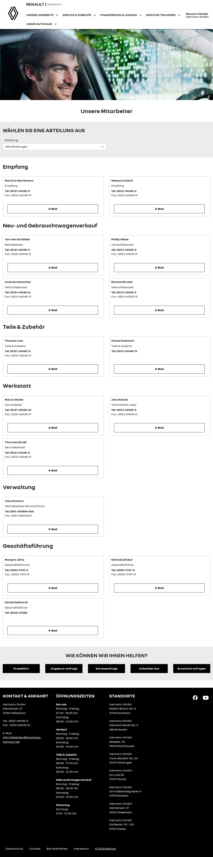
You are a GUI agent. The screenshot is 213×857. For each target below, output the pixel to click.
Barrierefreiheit (57, 848)
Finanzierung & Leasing (119, 15)
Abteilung (11, 140)
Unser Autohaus (39, 24)
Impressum (81, 848)
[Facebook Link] (195, 697)
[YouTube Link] (205, 697)
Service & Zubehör (77, 15)
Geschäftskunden (161, 15)
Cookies (35, 848)
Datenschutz (14, 848)
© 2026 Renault (105, 848)
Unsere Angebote (40, 15)
